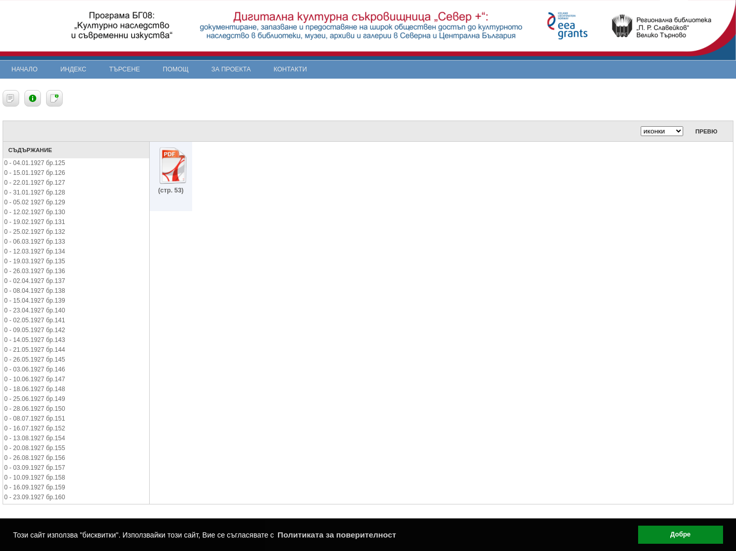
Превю (706, 131)
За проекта (231, 69)
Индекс (73, 69)
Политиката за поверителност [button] (337, 534)
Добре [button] (680, 534)
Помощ (176, 69)
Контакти (290, 69)
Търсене (124, 69)
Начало (24, 69)
